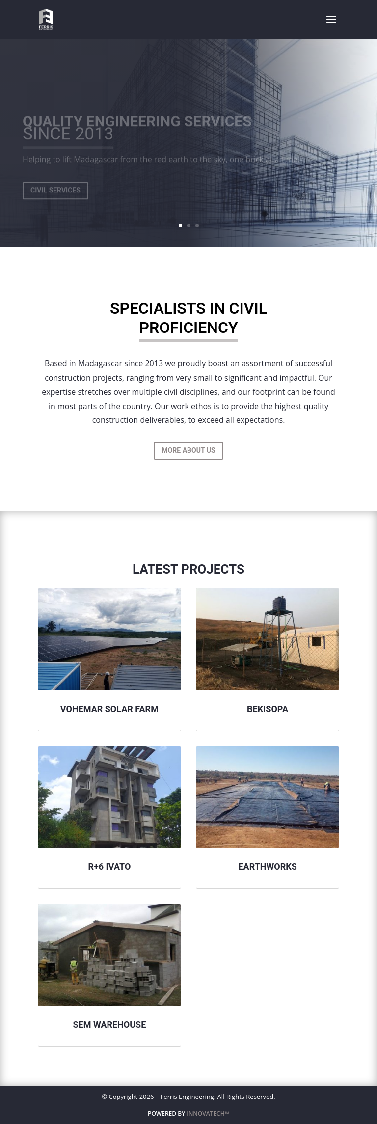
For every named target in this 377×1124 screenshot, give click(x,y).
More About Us (188, 450)
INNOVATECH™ (208, 1113)
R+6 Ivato (109, 866)
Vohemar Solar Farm (109, 709)
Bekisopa (267, 709)
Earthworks (267, 866)
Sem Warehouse (109, 1024)
